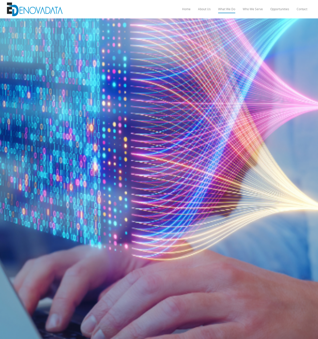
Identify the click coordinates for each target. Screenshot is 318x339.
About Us (204, 9)
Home (186, 9)
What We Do (226, 9)
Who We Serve (253, 9)
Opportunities (279, 9)
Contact (302, 9)
